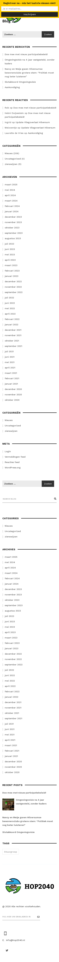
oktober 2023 (12, 227)
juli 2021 (9, 351)
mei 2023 (10, 254)
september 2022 (13, 292)
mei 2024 (10, 190)
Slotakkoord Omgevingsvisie (20, 82)
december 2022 (13, 281)
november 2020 (13, 394)
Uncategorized (13, 158)
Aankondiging (12, 87)
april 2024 (10, 195)
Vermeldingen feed (15, 457)
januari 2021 (11, 383)
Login (8, 451)
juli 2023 (9, 243)
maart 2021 (11, 373)
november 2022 (13, 287)
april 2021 (10, 367)
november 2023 (13, 222)
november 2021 (13, 335)
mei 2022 (10, 308)
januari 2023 (11, 276)
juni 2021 (9, 357)
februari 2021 (12, 378)
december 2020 (13, 389)
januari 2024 (12, 211)
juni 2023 (10, 249)
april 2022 (10, 313)
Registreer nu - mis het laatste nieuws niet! (29, 3)
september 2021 (13, 346)
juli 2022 (9, 297)
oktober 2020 (12, 400)
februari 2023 (12, 270)
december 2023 (13, 217)
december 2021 (13, 330)
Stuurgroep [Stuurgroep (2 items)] (10, 852)
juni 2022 (10, 303)
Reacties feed (12, 462)
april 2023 (10, 260)
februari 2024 (12, 206)
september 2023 (14, 233)
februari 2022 (12, 319)
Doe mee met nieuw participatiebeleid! (26, 54)
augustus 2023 (13, 238)
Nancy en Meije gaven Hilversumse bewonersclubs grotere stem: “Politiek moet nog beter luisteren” (29, 73)
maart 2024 (11, 200)
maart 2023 (11, 265)
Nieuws (9, 153)
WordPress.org (13, 467)
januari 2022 (11, 324)
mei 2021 (9, 362)
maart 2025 (11, 184)
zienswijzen (11, 164)
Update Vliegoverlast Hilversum (33, 122)
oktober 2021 (12, 340)
